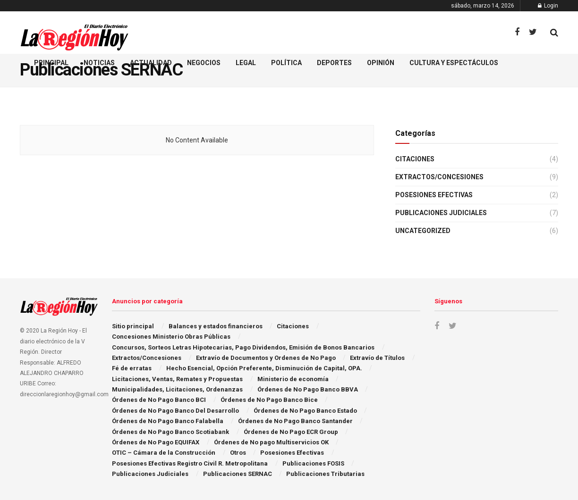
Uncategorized (422, 230)
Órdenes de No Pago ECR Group (291, 431)
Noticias (99, 63)
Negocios (204, 63)
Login (548, 5)
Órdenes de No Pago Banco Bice (269, 399)
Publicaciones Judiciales (441, 213)
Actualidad (151, 63)
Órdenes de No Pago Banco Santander (295, 421)
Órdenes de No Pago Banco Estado (305, 410)
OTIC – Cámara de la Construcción (163, 452)
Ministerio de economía (293, 379)
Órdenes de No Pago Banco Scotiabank (170, 431)
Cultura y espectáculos (453, 63)
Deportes (334, 63)
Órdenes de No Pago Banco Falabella (167, 421)
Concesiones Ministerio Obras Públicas (171, 336)
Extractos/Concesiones (439, 177)
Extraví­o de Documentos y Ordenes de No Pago (266, 357)
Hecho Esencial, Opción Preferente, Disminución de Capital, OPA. (264, 368)
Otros (238, 452)
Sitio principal (133, 326)
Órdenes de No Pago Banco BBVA (307, 389)
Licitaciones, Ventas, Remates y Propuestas (177, 379)
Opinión (380, 63)
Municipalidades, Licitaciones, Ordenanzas (177, 389)
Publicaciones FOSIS (313, 463)
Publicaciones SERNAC (237, 473)
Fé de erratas (132, 368)
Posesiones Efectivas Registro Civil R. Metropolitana (190, 463)
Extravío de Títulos (377, 357)
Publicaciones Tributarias (325, 473)
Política (286, 63)
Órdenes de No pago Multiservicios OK (271, 442)
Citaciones (414, 159)
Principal (51, 63)
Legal (246, 63)
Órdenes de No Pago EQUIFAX (155, 442)
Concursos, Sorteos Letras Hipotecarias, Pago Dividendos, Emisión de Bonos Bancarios (243, 347)
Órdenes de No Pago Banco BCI (159, 399)
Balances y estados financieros (216, 326)
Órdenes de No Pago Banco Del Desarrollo (175, 410)
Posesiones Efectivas (434, 195)
